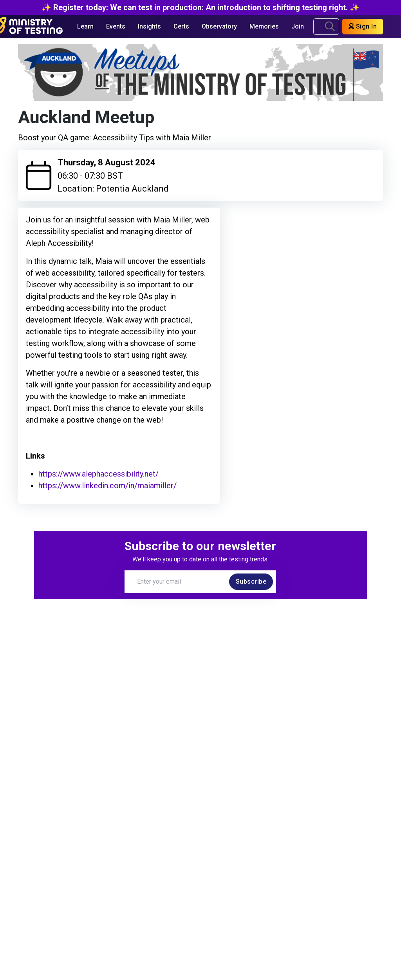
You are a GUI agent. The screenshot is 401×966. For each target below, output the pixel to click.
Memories (264, 26)
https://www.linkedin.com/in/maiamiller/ (107, 485)
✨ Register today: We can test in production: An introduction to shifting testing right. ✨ (200, 7)
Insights (149, 26)
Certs (181, 26)
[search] (330, 27)
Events (115, 26)
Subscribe (251, 581)
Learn (85, 26)
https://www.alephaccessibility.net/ (98, 474)
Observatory (219, 26)
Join (297, 26)
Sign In (363, 26)
